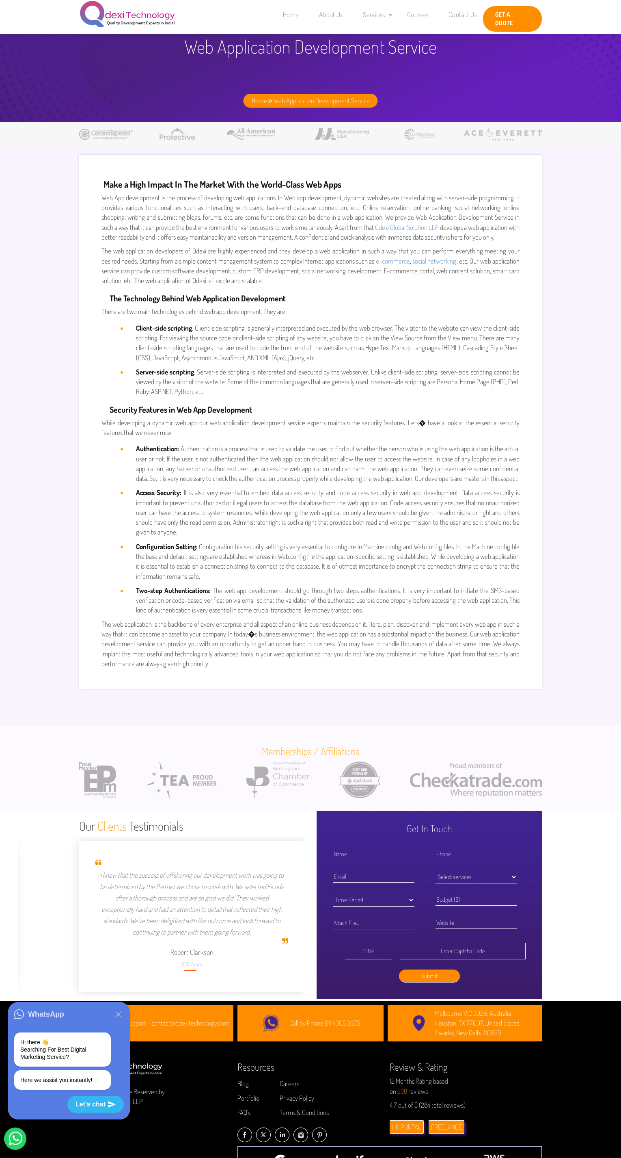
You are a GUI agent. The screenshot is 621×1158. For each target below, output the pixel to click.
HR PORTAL (406, 1127)
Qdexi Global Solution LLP (407, 227)
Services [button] (378, 14)
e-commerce (393, 261)
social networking (434, 261)
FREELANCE (446, 1127)
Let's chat (95, 1104)
